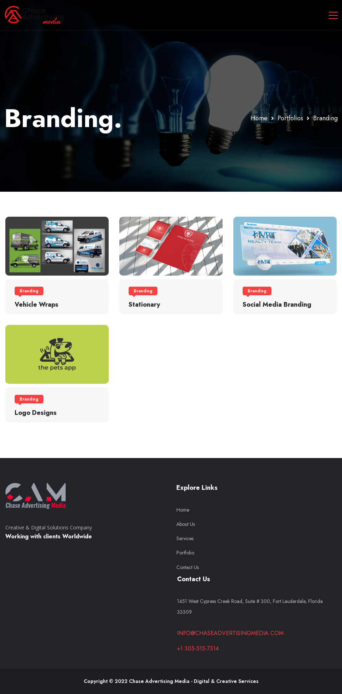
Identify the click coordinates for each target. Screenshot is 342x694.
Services (184, 538)
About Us (185, 524)
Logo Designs (36, 412)
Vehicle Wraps (36, 304)
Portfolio (185, 552)
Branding (29, 291)
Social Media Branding (277, 304)
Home (182, 509)
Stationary (144, 304)
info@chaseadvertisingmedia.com (230, 633)
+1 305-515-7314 (198, 648)
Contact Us (187, 567)
